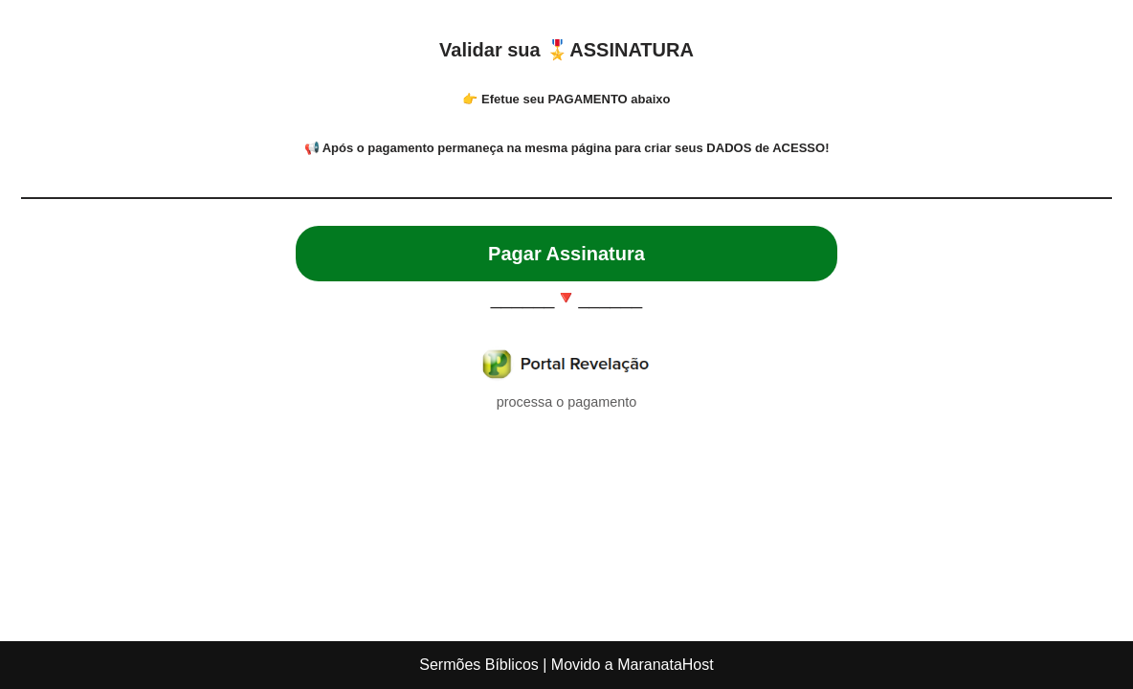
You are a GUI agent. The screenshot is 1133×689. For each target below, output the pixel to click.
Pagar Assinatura (566, 253)
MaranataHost (665, 664)
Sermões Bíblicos (479, 664)
